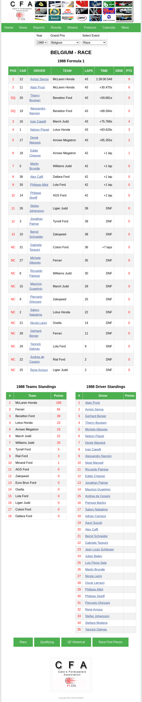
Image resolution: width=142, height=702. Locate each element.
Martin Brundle (95, 569)
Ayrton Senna (39, 79)
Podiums (90, 27)
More (125, 27)
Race (23, 642)
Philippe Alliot (39, 184)
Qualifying (47, 642)
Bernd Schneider (96, 536)
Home (8, 27)
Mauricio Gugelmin (97, 489)
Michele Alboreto (96, 429)
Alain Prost (37, 87)
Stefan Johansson (97, 616)
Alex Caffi (36, 176)
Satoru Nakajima (96, 509)
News (23, 27)
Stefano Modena (96, 622)
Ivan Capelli (38, 121)
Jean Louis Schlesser (99, 549)
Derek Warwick (95, 442)
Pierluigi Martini (95, 502)
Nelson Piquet (39, 129)
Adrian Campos (95, 516)
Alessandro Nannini (98, 456)
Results (56, 27)
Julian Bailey (93, 556)
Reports (39, 27)
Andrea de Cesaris (97, 496)
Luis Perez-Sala (95, 562)
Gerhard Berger (95, 416)
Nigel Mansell (94, 462)
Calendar (109, 27)
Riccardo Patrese (96, 469)
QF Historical (76, 642)
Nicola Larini (38, 323)
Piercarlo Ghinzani (97, 602)
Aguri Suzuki (93, 522)
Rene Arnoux (39, 370)
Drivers (73, 27)
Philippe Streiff (95, 596)
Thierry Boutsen (95, 422)
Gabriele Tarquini (96, 542)
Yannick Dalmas (96, 629)
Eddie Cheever (95, 476)
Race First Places (110, 642)
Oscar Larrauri (94, 582)
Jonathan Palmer (96, 482)
